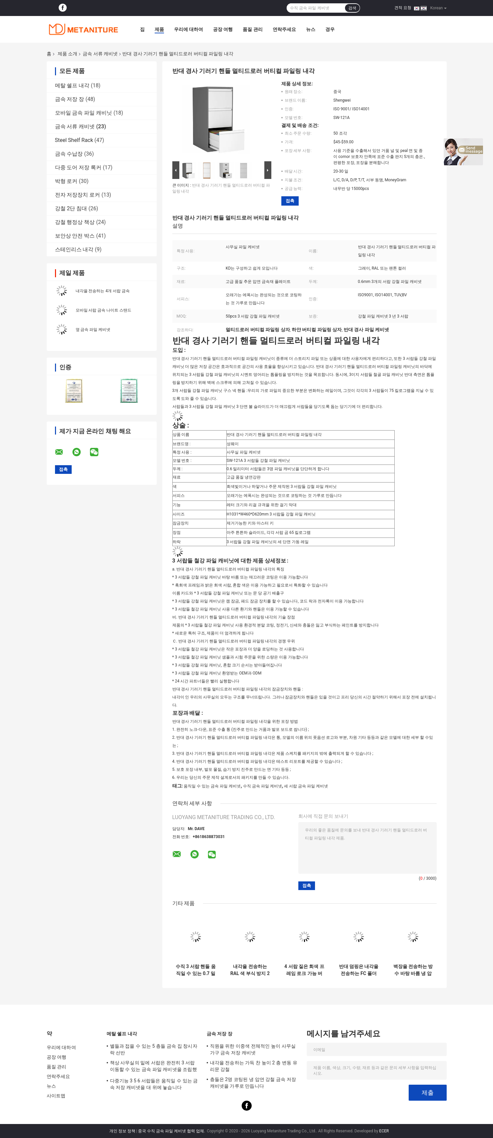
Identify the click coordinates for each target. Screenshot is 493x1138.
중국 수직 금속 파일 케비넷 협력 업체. (172, 1131)
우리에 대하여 (188, 29)
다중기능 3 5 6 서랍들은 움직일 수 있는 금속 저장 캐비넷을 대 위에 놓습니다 (154, 1084)
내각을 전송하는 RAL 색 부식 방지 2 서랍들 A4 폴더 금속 (250, 970)
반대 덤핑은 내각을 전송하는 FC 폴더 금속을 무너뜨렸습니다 (359, 970)
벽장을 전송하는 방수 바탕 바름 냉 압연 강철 (413, 970)
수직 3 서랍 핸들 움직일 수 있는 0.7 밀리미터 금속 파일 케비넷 (196, 970)
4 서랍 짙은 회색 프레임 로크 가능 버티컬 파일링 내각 (304, 970)
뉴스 (310, 29)
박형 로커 (66, 181)
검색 (352, 8)
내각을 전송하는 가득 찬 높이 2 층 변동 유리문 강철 (253, 1066)
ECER (384, 1131)
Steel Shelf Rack (74, 140)
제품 (159, 29)
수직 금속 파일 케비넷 (262, 786)
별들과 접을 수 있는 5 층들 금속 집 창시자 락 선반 (153, 1049)
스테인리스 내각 (74, 249)
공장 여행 (223, 29)
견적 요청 (402, 7)
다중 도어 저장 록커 (78, 167)
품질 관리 (252, 29)
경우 (330, 29)
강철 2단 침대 (71, 208)
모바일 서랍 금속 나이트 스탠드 (104, 310)
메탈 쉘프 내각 (72, 85)
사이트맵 (56, 1095)
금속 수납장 (69, 154)
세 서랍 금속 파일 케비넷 (306, 786)
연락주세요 (284, 29)
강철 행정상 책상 (75, 222)
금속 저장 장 (69, 99)
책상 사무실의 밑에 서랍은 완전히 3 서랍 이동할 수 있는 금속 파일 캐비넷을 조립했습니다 (153, 1067)
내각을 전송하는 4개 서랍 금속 (103, 291)
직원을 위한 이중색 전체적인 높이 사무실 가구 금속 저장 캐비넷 (253, 1049)
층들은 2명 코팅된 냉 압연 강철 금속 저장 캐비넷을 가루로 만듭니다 (253, 1083)
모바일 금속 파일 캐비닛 (83, 113)
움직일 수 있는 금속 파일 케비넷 (212, 786)
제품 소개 (67, 53)
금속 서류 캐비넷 (100, 53)
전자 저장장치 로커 (77, 195)
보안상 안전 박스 (75, 236)
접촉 (290, 200)
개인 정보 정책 (122, 1131)
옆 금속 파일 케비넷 (93, 329)
